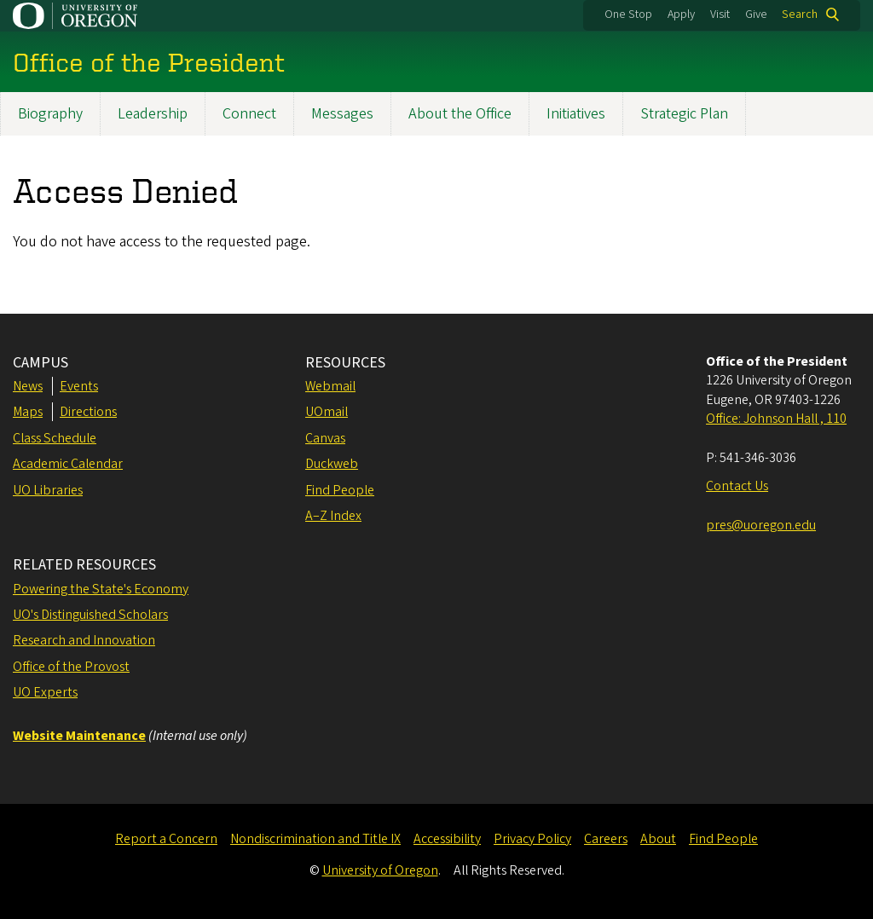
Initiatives (575, 113)
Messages (342, 113)
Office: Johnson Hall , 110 (776, 418)
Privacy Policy (532, 838)
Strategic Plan (684, 113)
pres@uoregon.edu (761, 525)
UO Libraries (48, 490)
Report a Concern (166, 838)
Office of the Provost (71, 666)
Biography (50, 113)
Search (800, 14)
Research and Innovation (84, 640)
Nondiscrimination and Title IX (315, 838)
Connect (249, 113)
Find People (339, 490)
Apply (681, 14)
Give (756, 14)
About (658, 838)
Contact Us (737, 486)
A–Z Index (333, 515)
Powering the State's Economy (100, 589)
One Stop (628, 14)
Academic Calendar (68, 463)
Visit (720, 14)
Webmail (330, 386)
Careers (605, 838)
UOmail (326, 411)
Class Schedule (54, 438)
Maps (28, 411)
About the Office (460, 113)
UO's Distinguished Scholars (90, 614)
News (28, 386)
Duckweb (331, 463)
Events (79, 386)
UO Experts (45, 692)
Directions (88, 411)
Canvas (325, 438)
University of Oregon (380, 870)
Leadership (153, 113)
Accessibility (447, 838)
